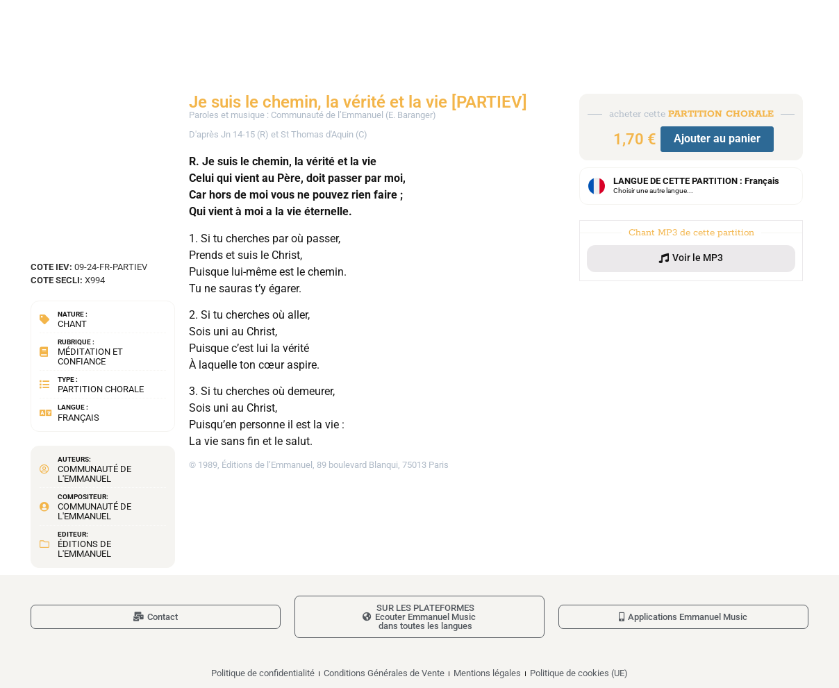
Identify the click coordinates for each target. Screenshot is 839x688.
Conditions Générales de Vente (384, 673)
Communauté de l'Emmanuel (94, 474)
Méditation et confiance (90, 356)
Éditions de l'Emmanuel (84, 549)
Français (78, 417)
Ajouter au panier (717, 138)
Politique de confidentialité (263, 673)
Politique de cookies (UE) (579, 673)
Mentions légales (487, 673)
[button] (691, 258)
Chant (72, 324)
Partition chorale (101, 389)
